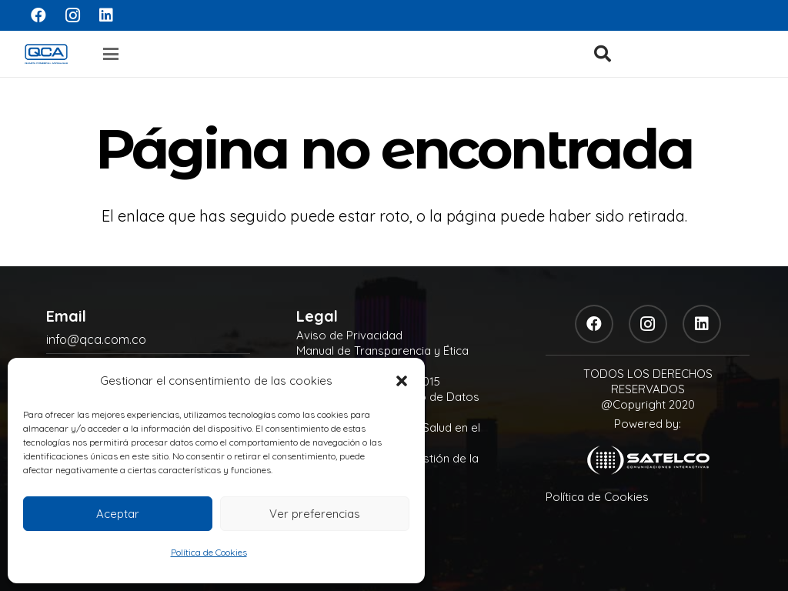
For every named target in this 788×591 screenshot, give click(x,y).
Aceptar (117, 513)
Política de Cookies (209, 552)
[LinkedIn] (106, 15)
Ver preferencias (314, 513)
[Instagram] (72, 15)
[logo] (46, 53)
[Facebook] (38, 15)
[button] (401, 381)
